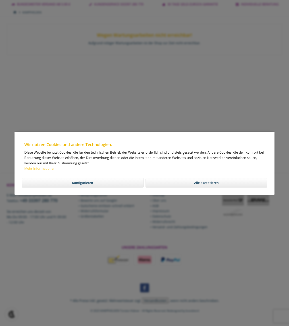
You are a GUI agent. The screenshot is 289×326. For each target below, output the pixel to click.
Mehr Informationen (39, 168)
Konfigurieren (82, 183)
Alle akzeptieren (206, 183)
